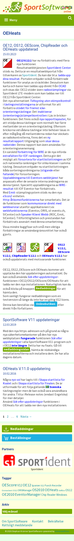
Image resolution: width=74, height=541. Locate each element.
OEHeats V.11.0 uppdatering (26, 368)
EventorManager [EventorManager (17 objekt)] (28, 494)
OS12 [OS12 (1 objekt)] (15, 490)
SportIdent (29, 75)
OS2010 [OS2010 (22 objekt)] (38, 489)
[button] (37, 461)
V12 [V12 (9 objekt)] (19, 485)
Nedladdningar (46, 288)
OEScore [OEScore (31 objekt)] (9, 485)
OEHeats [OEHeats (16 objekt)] (51, 490)
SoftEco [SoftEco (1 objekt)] (62, 490)
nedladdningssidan (16, 349)
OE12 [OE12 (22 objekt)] (27, 485)
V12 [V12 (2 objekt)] (42, 485)
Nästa (26, 416)
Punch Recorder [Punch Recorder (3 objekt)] (53, 485)
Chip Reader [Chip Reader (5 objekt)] (48, 494)
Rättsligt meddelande (17, 525)
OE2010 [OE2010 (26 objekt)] (8, 494)
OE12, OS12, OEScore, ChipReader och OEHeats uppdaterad (35, 47)
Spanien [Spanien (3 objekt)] (36, 485)
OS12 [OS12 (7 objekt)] (68, 490)
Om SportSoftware (14, 521)
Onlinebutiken (45, 304)
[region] (37, 462)
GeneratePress (62, 531)
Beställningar (17, 438)
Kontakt (37, 521)
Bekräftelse (56, 521)
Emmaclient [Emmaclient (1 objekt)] (7, 490)
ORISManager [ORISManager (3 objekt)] (25, 490)
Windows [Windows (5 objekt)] (61, 494)
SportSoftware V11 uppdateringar (31, 319)
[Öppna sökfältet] (70, 18)
